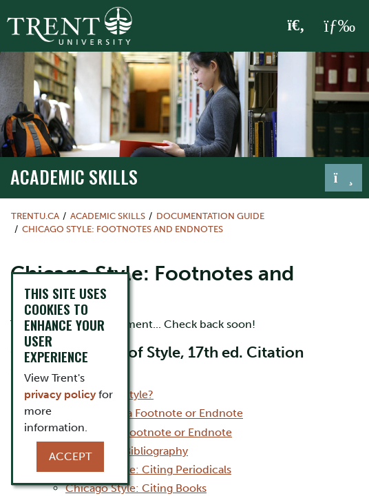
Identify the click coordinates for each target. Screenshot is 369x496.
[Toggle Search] (296, 26)
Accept (70, 456)
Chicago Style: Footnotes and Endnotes (122, 229)
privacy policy (60, 394)
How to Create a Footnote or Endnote (135, 432)
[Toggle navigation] (343, 178)
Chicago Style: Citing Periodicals (148, 469)
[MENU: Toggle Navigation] (339, 26)
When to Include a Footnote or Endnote (140, 413)
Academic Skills (74, 176)
